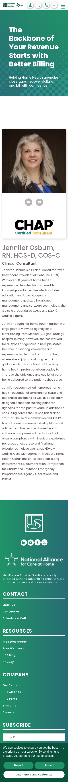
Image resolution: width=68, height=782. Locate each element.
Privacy (8, 662)
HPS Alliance (12, 692)
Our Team (10, 685)
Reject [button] (18, 765)
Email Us (9, 605)
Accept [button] (49, 765)
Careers (9, 712)
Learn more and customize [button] (34, 774)
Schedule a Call (14, 618)
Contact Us (11, 611)
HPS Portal (10, 699)
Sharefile (9, 705)
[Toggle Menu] (63, 7)
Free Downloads (15, 641)
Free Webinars (13, 648)
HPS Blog (9, 655)
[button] (63, 749)
